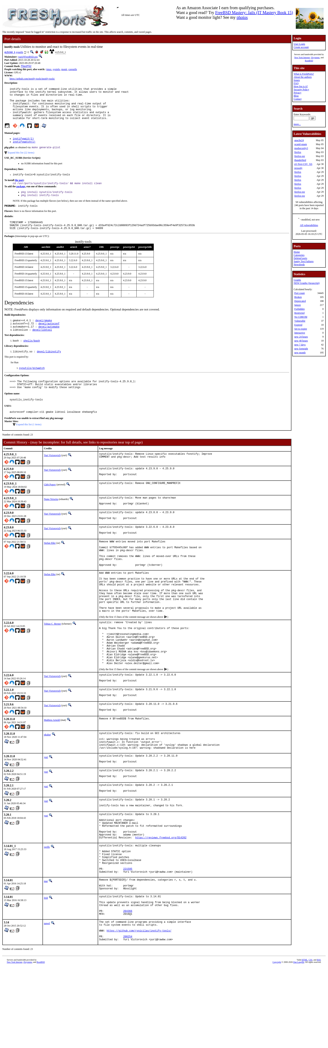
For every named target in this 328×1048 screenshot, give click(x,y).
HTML (305, 1041)
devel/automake (48, 341)
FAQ (296, 83)
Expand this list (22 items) (21, 161)
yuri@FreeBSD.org (28, 56)
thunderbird (300, 160)
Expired (298, 324)
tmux (48, 69)
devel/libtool (42, 344)
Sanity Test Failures (304, 261)
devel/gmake (43, 333)
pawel (47, 1000)
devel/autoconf (48, 337)
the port (19, 189)
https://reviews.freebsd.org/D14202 (161, 901)
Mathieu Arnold (52, 770)
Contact (297, 98)
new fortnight (301, 348)
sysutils (19, 52)
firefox (297, 152)
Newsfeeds (299, 264)
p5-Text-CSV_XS (303, 164)
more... (297, 124)
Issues (297, 80)
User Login (299, 44)
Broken (298, 297)
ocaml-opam (300, 144)
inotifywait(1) (23, 146)
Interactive (299, 332)
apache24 (299, 140)
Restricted (299, 312)
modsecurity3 (301, 148)
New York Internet (302, 57)
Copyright (277, 1043)
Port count (299, 293)
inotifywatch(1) (24, 150)
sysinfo (56, 69)
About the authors (303, 77)
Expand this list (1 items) (28, 443)
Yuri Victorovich (52, 474)
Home (297, 252)
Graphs (297, 279)
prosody (298, 168)
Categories (299, 255)
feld (46, 970)
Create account (301, 47)
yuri (46, 811)
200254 (127, 1017)
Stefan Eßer (50, 566)
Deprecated (300, 301)
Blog (296, 95)
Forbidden (299, 309)
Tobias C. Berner (52, 661)
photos (242, 17)
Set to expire (300, 328)
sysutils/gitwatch (32, 384)
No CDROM (300, 316)
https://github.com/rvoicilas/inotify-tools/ (139, 1010)
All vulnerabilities (309, 225)
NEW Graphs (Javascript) (307, 283)
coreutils (72, 69)
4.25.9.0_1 (9, 52)
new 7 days (300, 344)
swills (47, 910)
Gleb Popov (50, 504)
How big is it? (301, 86)
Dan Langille (298, 1043)
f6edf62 (26, 66)
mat (46, 951)
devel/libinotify (49, 367)
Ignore (297, 305)
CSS (310, 1041)
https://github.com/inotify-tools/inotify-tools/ (32, 79)
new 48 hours (301, 340)
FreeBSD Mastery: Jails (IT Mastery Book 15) (254, 12)
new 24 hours (301, 336)
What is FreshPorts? (304, 73)
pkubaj (47, 784)
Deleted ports (300, 258)
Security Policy (301, 89)
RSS (319, 1041)
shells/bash (31, 355)
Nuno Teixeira (51, 519)
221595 (127, 938)
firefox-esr (299, 156)
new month (300, 352)
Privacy (297, 92)
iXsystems (315, 57)
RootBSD (309, 60)
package (20, 196)
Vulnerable (299, 320)
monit (64, 69)
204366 (127, 987)
